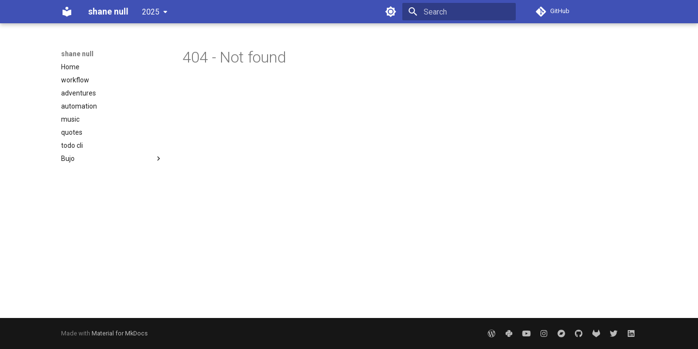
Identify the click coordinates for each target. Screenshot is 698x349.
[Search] (459, 11)
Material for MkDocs (120, 333)
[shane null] (67, 11)
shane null (77, 54)
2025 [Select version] (150, 11)
